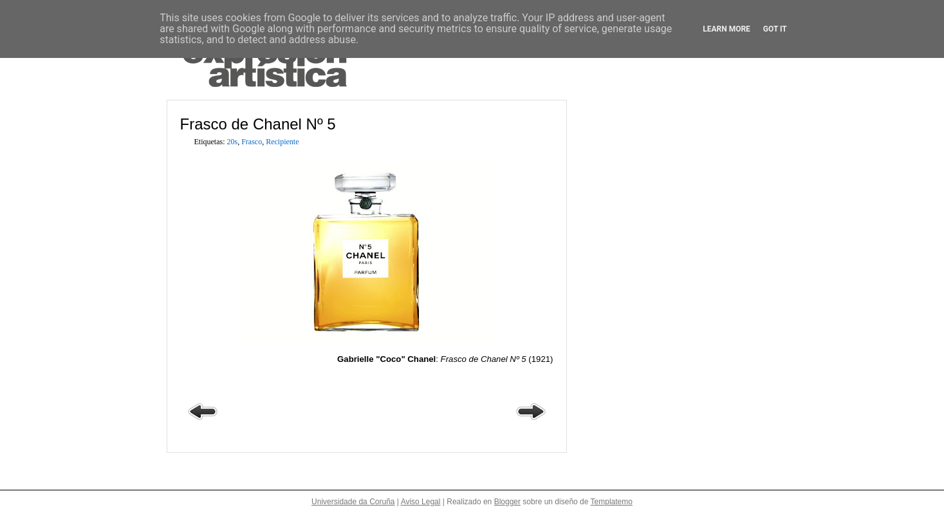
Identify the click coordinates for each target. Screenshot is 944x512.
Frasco (251, 141)
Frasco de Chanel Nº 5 (258, 124)
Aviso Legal (421, 501)
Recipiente (282, 141)
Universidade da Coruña (352, 501)
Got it (775, 28)
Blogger (507, 501)
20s (232, 141)
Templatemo (612, 501)
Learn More (726, 28)
